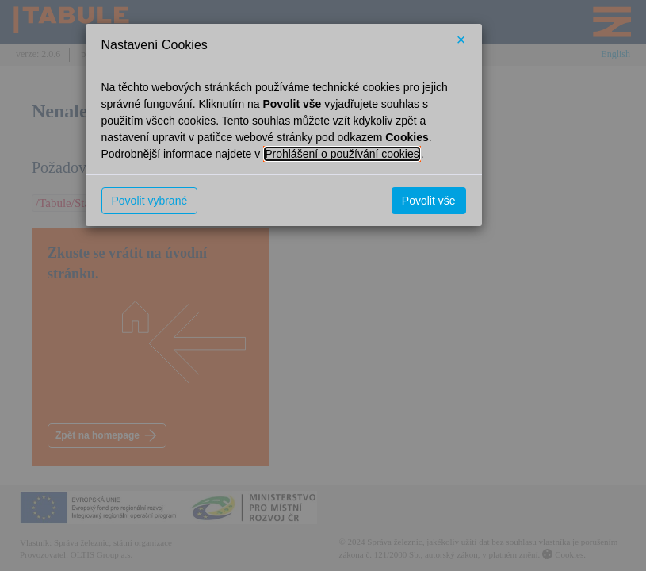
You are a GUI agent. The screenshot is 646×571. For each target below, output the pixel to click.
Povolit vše (429, 200)
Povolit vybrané (150, 200)
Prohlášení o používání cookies (342, 154)
